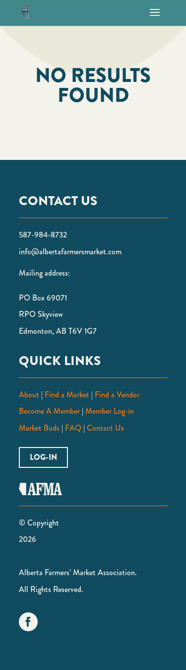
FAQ (72, 428)
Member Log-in (109, 411)
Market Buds (39, 428)
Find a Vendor (117, 394)
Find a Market (67, 394)
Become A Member (49, 411)
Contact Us (105, 428)
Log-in (43, 457)
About (29, 394)
